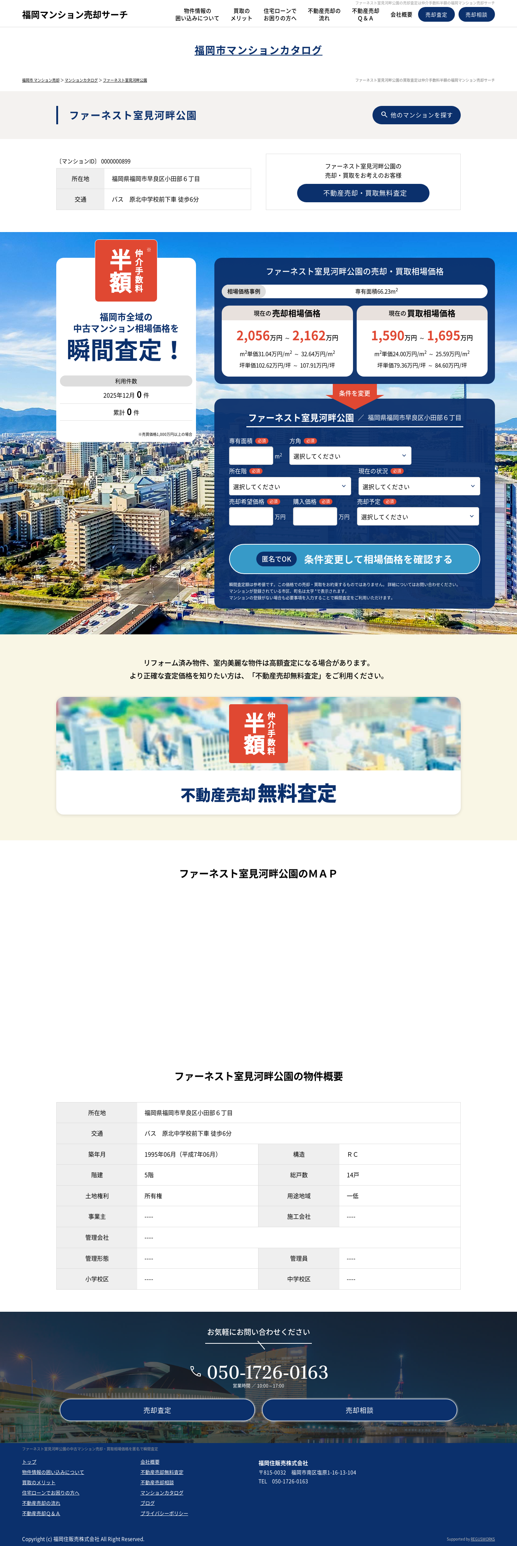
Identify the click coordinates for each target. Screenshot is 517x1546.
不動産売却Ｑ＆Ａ (41, 1512)
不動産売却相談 (157, 1481)
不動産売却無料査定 (161, 1471)
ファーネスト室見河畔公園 (125, 80)
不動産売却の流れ (41, 1502)
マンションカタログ (81, 80)
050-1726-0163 (268, 1371)
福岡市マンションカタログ (258, 49)
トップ (29, 1460)
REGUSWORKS (483, 1538)
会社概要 (150, 1460)
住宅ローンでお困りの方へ (50, 1491)
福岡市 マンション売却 (41, 80)
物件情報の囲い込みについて (53, 1471)
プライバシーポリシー (164, 1512)
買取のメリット (39, 1481)
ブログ (147, 1502)
